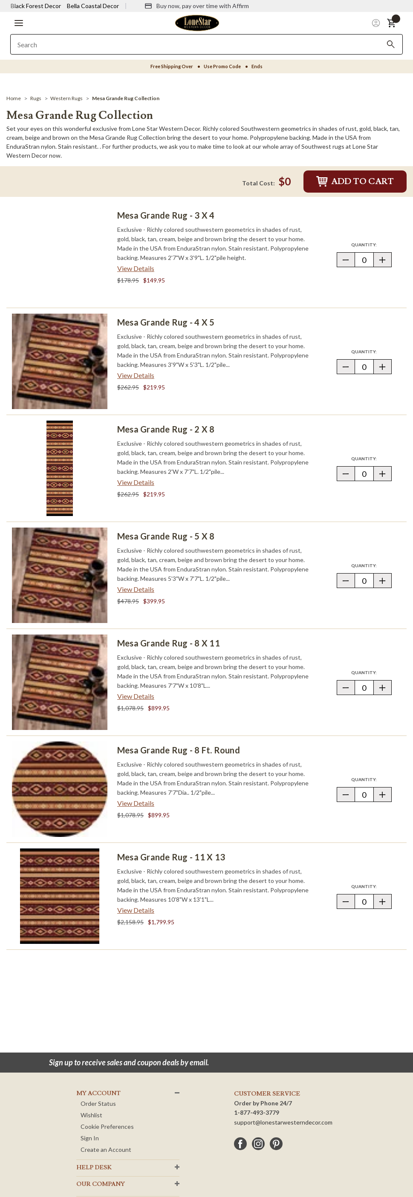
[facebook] (240, 1143)
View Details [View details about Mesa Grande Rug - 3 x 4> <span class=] (135, 268)
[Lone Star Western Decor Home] (196, 22)
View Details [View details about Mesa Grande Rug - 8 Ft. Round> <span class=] (135, 803)
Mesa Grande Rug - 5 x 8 (166, 536)
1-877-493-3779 (256, 1112)
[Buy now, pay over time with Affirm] (196, 6)
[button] (18, 23)
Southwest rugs (322, 146)
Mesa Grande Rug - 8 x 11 (168, 643)
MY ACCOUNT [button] (98, 1093)
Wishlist (91, 1115)
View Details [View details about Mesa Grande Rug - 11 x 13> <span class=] (135, 910)
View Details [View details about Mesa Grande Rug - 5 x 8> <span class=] (135, 589)
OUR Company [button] (100, 1184)
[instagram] (258, 1143)
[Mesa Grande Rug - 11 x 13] (59, 896)
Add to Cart (355, 181)
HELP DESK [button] (94, 1167)
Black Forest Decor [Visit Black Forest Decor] (36, 5)
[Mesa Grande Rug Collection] (125, 98)
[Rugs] (35, 98)
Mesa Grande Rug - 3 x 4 (166, 215)
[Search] (390, 44)
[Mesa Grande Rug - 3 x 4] (59, 254)
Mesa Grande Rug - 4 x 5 (166, 322)
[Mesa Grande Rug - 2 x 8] (59, 468)
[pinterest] (276, 1143)
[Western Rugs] (66, 98)
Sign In (90, 1138)
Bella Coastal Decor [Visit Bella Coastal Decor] (93, 5)
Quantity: (371, 244)
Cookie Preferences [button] (107, 1126)
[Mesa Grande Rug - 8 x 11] (59, 682)
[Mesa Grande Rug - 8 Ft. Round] (59, 789)
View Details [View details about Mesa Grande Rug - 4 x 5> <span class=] (135, 375)
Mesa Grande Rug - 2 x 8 (166, 429)
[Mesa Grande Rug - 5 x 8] (59, 575)
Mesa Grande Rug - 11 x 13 (171, 857)
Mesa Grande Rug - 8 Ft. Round (178, 750)
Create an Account (106, 1149)
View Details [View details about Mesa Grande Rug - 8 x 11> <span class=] (135, 696)
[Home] (13, 98)
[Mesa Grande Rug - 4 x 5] (59, 361)
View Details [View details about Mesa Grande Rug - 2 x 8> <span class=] (135, 482)
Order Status (98, 1103)
